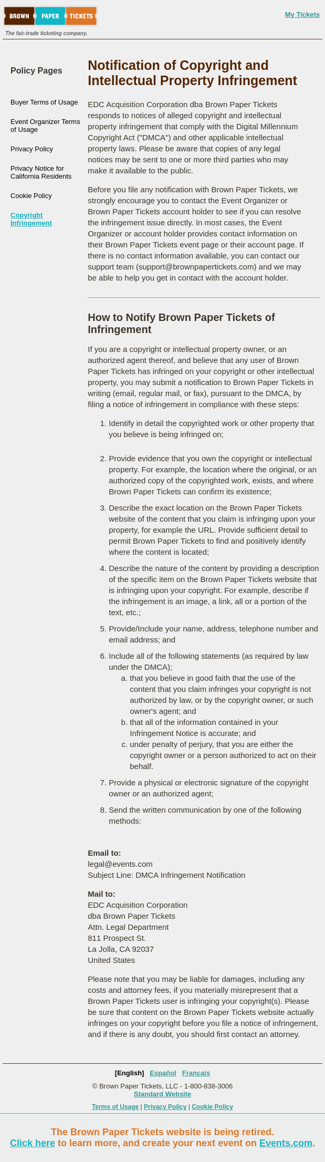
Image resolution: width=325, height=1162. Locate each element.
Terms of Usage (115, 1107)
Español (163, 1073)
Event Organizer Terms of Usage (45, 125)
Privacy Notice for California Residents (41, 172)
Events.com (285, 1143)
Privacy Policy (32, 149)
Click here (32, 1143)
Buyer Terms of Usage (44, 102)
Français (196, 1073)
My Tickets (302, 14)
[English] (129, 1073)
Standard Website (163, 1094)
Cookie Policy (31, 196)
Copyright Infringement (31, 219)
